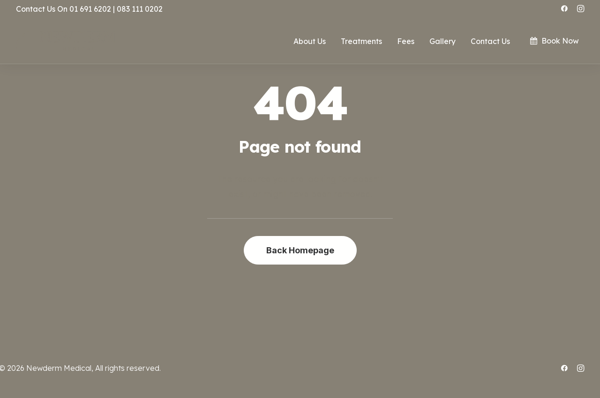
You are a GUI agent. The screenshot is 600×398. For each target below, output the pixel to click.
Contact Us (490, 41)
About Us (309, 41)
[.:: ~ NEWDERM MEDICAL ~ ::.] (65, 41)
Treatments (361, 41)
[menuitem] (564, 8)
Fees (405, 41)
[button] (564, 8)
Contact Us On (42, 9)
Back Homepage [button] (300, 250)
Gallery (442, 41)
